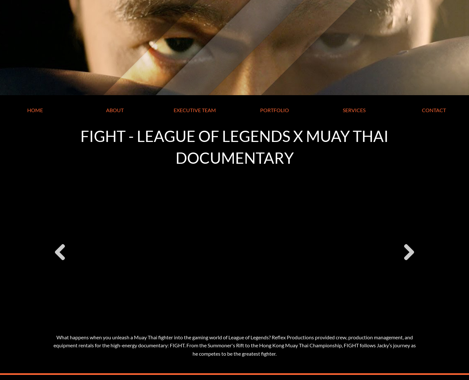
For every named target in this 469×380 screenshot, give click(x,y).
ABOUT (115, 110)
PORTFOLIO (274, 110)
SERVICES (354, 110)
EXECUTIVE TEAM (195, 110)
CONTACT (434, 110)
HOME (35, 110)
